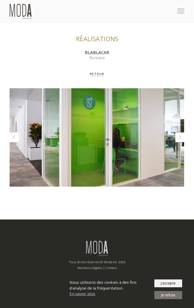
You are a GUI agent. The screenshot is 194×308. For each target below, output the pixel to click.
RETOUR (97, 74)
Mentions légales (89, 268)
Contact (111, 268)
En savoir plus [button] (82, 293)
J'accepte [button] (168, 283)
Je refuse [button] (168, 295)
